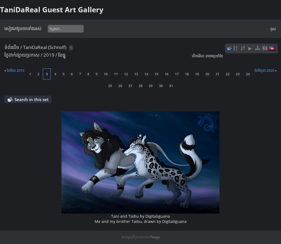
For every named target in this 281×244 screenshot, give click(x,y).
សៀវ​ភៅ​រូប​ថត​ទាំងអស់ (22, 28)
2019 (48, 55)
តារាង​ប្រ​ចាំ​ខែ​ (214, 55)
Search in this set (32, 99)
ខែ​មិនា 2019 (15, 70)
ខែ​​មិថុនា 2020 (264, 70)
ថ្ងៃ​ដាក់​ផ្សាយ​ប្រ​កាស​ (22, 55)
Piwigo (155, 237)
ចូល (273, 28)
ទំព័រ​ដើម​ (11, 47)
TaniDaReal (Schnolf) (44, 47)
